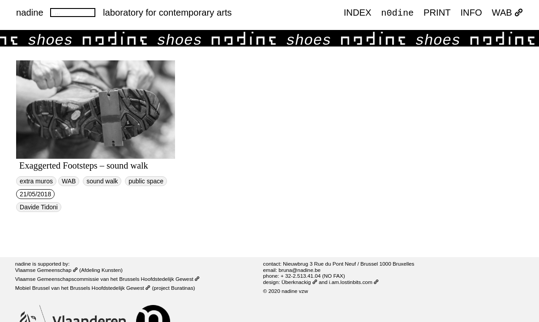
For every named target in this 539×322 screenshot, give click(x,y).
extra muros (36, 181)
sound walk (102, 181)
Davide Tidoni (39, 207)
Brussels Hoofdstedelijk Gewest (110, 288)
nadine (29, 12)
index (358, 13)
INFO (471, 13)
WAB (507, 13)
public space (145, 181)
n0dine (397, 12)
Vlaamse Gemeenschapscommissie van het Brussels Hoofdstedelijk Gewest (107, 279)
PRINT (437, 13)
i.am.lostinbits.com (354, 282)
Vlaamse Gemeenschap (46, 270)
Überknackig (299, 282)
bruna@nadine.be (299, 270)
